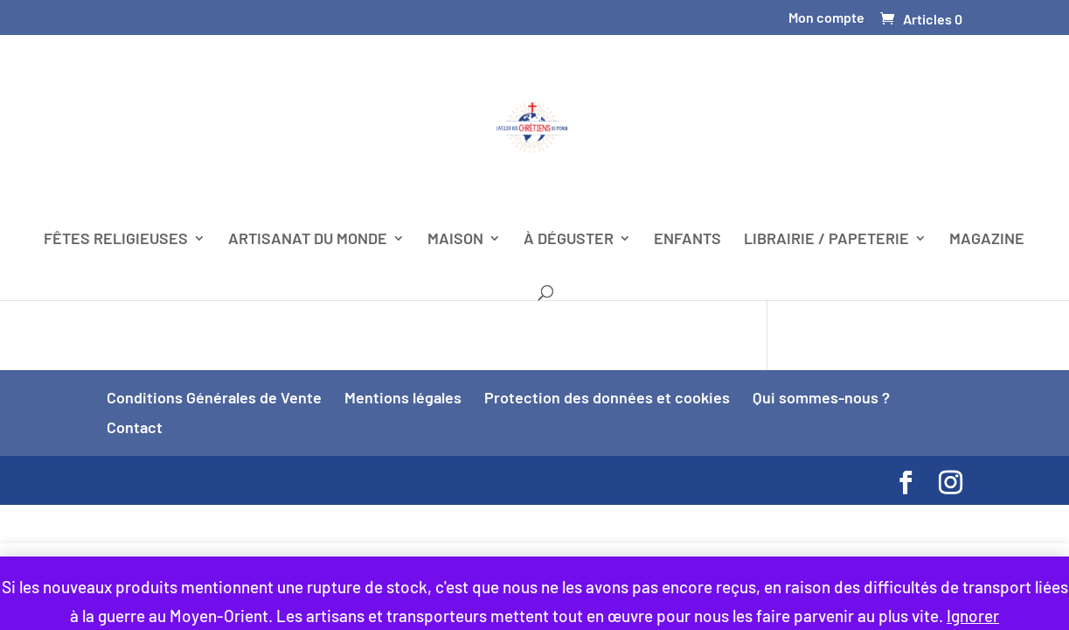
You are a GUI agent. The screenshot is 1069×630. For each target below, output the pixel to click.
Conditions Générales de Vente (214, 397)
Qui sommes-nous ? (821, 397)
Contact (135, 427)
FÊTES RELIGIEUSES (116, 240)
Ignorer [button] (973, 616)
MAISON (455, 240)
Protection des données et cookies (607, 397)
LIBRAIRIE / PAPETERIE (826, 240)
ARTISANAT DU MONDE (307, 240)
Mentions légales (403, 397)
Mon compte (826, 17)
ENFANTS (687, 240)
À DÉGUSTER (569, 240)
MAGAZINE (986, 240)
